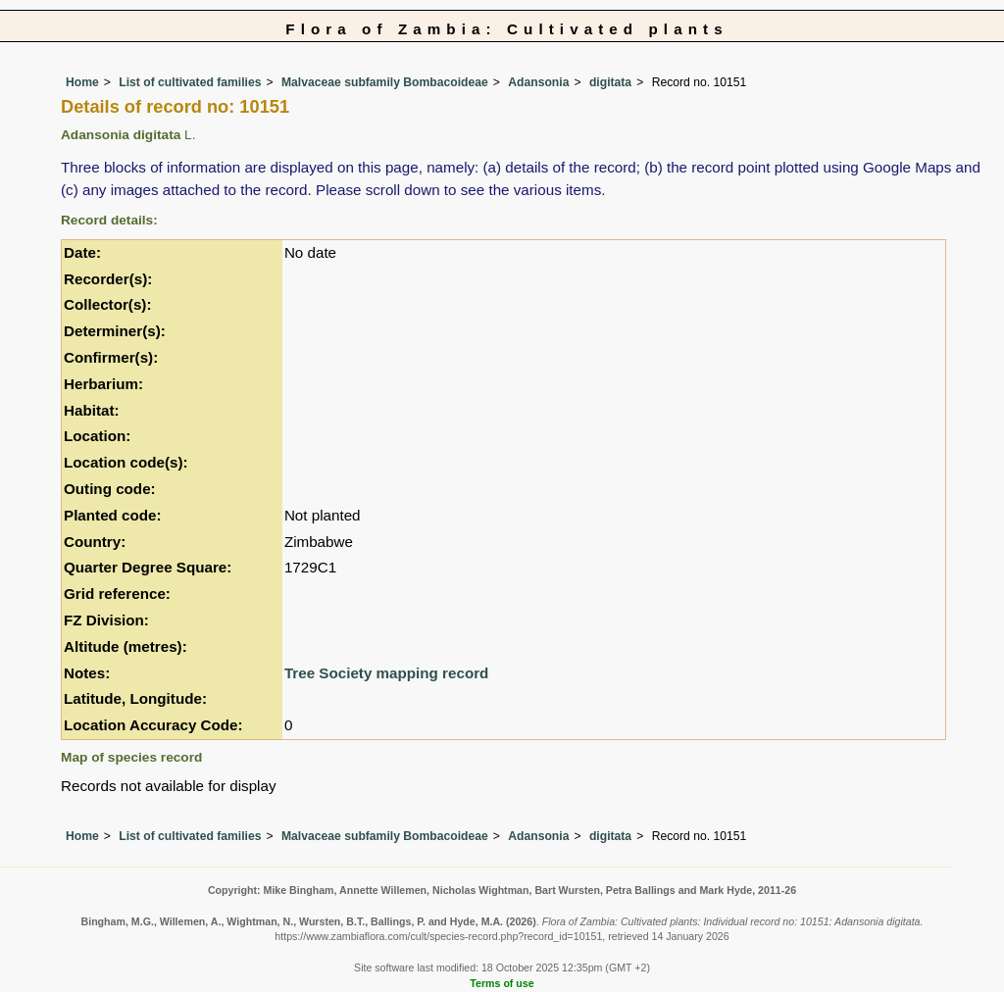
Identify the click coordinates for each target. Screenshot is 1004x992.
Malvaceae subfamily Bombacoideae (384, 82)
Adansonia (538, 82)
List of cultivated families (190, 82)
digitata (610, 82)
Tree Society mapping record (386, 673)
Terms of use (501, 983)
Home (82, 82)
